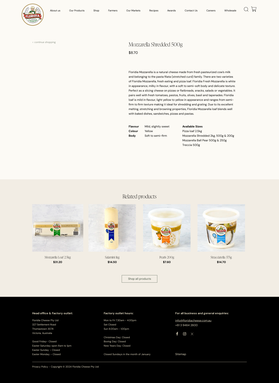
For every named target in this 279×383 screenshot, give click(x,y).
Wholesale (230, 10)
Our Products (77, 10)
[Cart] (253, 9)
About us (55, 10)
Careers (210, 10)
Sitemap (180, 354)
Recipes (153, 10)
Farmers (112, 10)
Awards (171, 10)
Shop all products (139, 279)
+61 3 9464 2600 (186, 325)
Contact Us (191, 10)
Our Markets (133, 10)
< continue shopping (44, 42)
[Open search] (246, 9)
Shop (96, 10)
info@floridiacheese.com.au (193, 320)
